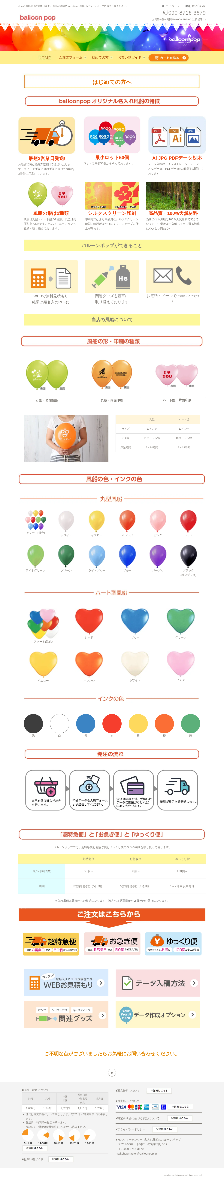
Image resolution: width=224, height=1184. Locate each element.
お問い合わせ (197, 6)
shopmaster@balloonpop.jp (139, 1153)
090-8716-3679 (184, 13)
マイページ (173, 6)
